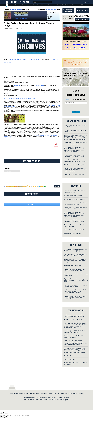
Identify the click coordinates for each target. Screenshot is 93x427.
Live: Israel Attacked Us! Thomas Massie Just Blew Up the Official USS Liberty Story (75, 255)
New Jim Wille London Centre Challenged (74, 199)
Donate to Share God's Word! (76, 48)
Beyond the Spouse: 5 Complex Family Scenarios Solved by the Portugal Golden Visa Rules (76, 280)
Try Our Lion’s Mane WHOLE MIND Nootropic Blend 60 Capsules (20, 98)
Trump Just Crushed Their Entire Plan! (74, 174)
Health (22, 5)
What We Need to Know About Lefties (73, 320)
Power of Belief (37, 5)
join (11, 80)
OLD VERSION (82, 11)
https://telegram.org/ (83, 76)
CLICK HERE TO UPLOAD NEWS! (82, 19)
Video (62, 5)
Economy (17, 5)
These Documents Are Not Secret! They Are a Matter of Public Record (75, 336)
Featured (12, 5)
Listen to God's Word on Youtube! (76, 45)
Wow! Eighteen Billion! (69, 359)
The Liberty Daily (53, 59)
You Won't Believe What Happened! (73, 195)
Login (83, 2)
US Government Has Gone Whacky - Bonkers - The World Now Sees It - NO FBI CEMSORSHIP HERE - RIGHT (76, 291)
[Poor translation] (5, 417)
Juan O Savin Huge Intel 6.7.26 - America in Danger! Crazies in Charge (75, 285)
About (11, 393)
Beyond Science (28, 5)
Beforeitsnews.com (16, 9)
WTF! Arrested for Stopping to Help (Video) (75, 164)
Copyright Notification (60, 393)
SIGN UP (68, 99)
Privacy (38, 393)
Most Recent (72, 5)
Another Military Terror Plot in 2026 (73, 233)
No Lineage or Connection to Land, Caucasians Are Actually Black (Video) (74, 315)
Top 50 (66, 5)
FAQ (27, 393)
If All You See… (68, 355)
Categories (84, 5)
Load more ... (31, 204)
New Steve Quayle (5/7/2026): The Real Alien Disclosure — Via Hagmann (75, 331)
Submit (76, 112)
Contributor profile (17, 18)
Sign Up (87, 2)
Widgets (80, 393)
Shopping (79, 5)
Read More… (7, 62)
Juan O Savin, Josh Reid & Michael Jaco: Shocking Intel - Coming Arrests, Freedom (75, 160)
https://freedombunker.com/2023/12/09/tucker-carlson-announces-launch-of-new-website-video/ (32, 67)
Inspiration (54, 5)
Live (59, 5)
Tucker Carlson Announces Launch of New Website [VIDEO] (24, 59)
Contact (32, 393)
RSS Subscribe (72, 393)
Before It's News (19, 2)
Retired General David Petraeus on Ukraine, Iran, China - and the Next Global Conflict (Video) (75, 261)
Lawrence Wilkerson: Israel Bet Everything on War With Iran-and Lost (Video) (75, 203)
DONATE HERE (68, 11)
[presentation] (76, 107)
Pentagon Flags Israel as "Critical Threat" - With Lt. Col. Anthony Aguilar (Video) (75, 270)
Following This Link (10, 137)
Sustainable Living (46, 5)
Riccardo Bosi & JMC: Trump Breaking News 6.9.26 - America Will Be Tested (75, 143)
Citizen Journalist (39, 85)
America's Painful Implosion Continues (74, 265)
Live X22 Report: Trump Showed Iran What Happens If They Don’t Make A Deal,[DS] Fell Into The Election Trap (75, 170)
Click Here (17, 85)
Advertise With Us (19, 393)
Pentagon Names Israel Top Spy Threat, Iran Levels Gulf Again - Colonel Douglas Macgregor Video (75, 297)
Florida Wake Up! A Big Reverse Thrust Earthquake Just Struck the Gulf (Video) (74, 155)
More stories (24, 18)
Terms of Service (47, 393)
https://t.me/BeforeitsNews (70, 81)
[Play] (75, 31)
